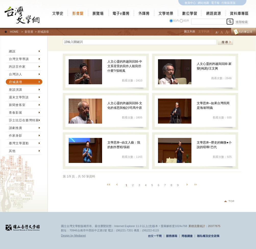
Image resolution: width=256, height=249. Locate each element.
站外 (186, 20)
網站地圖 (203, 2)
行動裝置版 (229, 2)
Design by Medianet (73, 235)
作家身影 (15, 135)
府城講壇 (15, 82)
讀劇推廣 (15, 128)
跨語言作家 (17, 66)
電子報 (215, 2)
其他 (12, 151)
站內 (176, 20)
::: (1, 29)
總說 (12, 51)
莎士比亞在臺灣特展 (24, 120)
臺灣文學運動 (19, 143)
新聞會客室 (17, 105)
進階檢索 (242, 22)
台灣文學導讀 (19, 59)
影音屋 (29, 31)
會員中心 (190, 2)
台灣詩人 (15, 74)
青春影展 (15, 112)
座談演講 (15, 89)
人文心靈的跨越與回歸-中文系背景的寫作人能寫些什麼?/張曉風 (124, 66)
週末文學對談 (19, 97)
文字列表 (204, 31)
